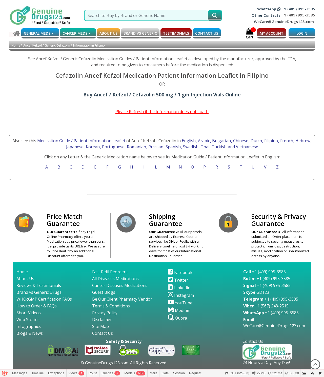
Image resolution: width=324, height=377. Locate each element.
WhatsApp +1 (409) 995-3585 (286, 8)
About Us (25, 278)
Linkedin (179, 287)
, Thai (204, 147)
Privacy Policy (104, 313)
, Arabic (203, 140)
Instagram (181, 295)
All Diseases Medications (115, 278)
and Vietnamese (242, 147)
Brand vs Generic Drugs (39, 292)
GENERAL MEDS (38, 33)
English (189, 140)
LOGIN (301, 33)
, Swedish (190, 147)
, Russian (155, 147)
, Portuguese (113, 147)
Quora (177, 318)
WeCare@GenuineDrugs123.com (284, 21)
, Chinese (240, 140)
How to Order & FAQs (36, 306)
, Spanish (173, 147)
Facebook (180, 272)
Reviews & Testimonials (38, 285)
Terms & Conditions (111, 306)
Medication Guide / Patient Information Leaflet (81, 140)
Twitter (178, 280)
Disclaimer (102, 319)
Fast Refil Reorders (110, 272)
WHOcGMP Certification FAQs (44, 299)
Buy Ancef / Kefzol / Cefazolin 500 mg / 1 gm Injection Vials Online (162, 94)
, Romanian (136, 147)
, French (286, 140)
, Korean (92, 147)
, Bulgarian (221, 140)
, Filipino (270, 140)
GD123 (256, 292)
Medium (179, 310)
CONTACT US (206, 33)
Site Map (100, 326)
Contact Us (102, 333)
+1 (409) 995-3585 (264, 272)
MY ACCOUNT (272, 33)
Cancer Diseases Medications (119, 285)
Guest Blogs (103, 292)
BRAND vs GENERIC (140, 33)
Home (15, 45)
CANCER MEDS (76, 33)
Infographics (28, 326)
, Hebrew (302, 140)
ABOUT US (108, 33)
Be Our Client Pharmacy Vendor (122, 299)
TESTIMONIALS (176, 33)
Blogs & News (29, 333)
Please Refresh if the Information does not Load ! (162, 111)
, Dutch (256, 140)
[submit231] (214, 15)
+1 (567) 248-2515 (266, 306)
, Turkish (219, 147)
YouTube (180, 303)
